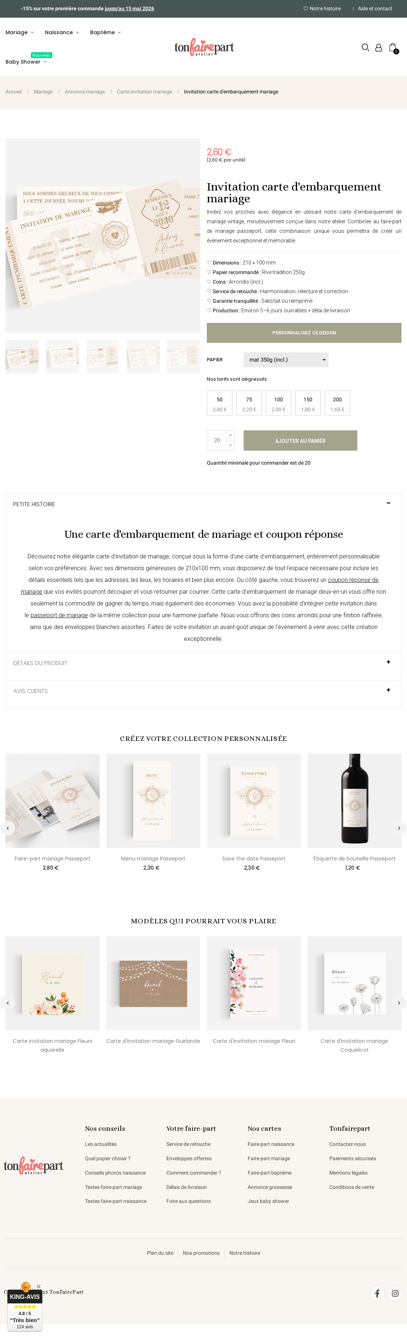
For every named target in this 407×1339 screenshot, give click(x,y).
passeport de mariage (59, 615)
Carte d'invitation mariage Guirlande (153, 1041)
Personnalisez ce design (304, 333)
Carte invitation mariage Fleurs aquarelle (52, 1046)
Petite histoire (34, 504)
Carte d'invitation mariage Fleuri (254, 1041)
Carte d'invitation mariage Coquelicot (354, 1046)
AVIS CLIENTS (30, 691)
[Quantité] (217, 440)
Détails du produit (40, 663)
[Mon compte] (378, 48)
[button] (365, 48)
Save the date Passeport (254, 859)
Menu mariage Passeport (153, 859)
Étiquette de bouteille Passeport (355, 859)
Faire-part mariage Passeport (53, 859)
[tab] (203, 508)
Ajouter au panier (300, 441)
